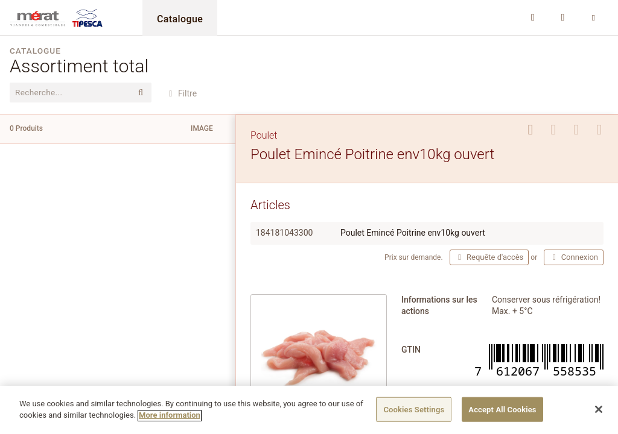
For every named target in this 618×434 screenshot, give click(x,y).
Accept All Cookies (502, 413)
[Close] (598, 413)
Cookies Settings (413, 413)
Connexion (573, 257)
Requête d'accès (489, 257)
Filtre (181, 93)
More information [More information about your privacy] (169, 419)
